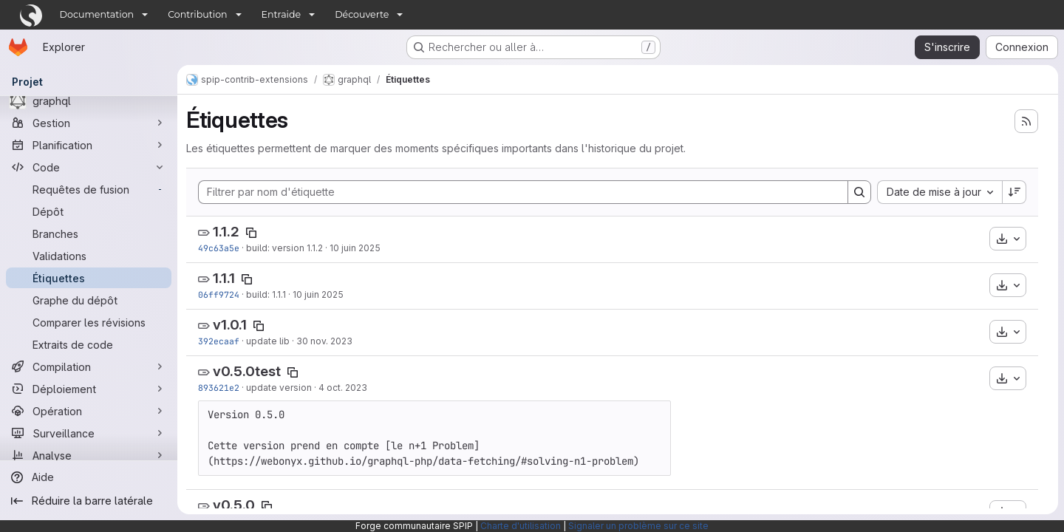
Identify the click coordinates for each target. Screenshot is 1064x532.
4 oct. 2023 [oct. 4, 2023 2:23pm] (342, 387)
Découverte (362, 14)
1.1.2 (226, 231)
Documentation (97, 14)
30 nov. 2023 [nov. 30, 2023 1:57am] (324, 341)
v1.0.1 (230, 324)
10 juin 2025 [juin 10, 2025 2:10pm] (355, 247)
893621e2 (218, 387)
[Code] (88, 167)
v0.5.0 (234, 505)
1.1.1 (224, 278)
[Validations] (88, 255)
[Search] (859, 192)
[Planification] (88, 144)
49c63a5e (218, 247)
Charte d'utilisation (520, 525)
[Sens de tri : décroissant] (1014, 192)
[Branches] (88, 233)
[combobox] (939, 192)
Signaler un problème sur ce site (638, 525)
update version (279, 387)
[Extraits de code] (88, 344)
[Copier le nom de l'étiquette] (251, 233)
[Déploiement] (88, 388)
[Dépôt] (88, 211)
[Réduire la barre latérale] (88, 501)
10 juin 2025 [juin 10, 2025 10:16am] (318, 294)
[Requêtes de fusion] (88, 189)
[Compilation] (88, 366)
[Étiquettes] (88, 277)
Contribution (197, 14)
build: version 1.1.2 (284, 247)
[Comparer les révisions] (88, 322)
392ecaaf (218, 341)
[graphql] (88, 100)
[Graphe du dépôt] (88, 300)
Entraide (281, 14)
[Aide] (88, 477)
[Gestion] (88, 122)
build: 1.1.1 (266, 294)
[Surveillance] (88, 433)
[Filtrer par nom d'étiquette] (523, 192)
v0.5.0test (247, 371)
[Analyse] (88, 455)
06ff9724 (218, 294)
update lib (268, 341)
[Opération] (88, 410)
